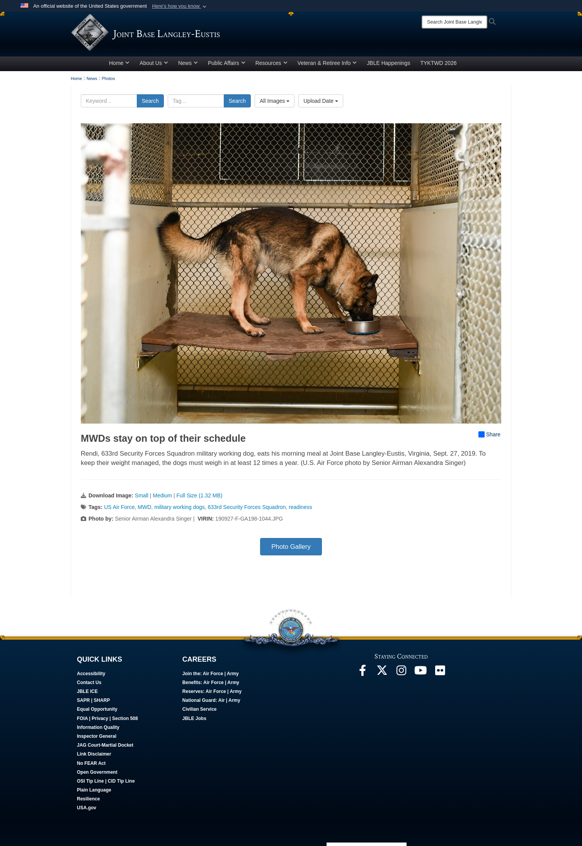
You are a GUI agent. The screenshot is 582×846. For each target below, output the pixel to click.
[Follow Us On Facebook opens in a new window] (362, 672)
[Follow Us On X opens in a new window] (381, 672)
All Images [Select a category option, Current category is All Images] (274, 101)
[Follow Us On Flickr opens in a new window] (439, 672)
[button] (180, 6)
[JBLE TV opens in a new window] (420, 672)
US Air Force (119, 507)
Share (489, 434)
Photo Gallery (291, 546)
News (188, 63)
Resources (271, 63)
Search (150, 101)
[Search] (454, 22)
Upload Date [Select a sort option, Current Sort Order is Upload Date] (320, 101)
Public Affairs (226, 63)
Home (119, 63)
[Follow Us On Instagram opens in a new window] (401, 672)
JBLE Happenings (388, 63)
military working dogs (179, 507)
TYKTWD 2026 (438, 63)
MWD (144, 507)
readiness (300, 507)
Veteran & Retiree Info (327, 63)
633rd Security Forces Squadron (247, 507)
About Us (154, 63)
